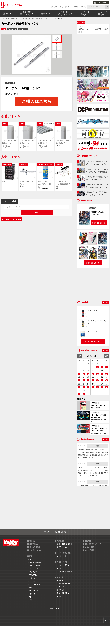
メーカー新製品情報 (63, 553)
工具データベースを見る (91, 342)
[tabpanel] (10, 137)
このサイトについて (79, 7)
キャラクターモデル (36, 563)
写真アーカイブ (62, 562)
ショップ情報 (89, 551)
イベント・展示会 (63, 565)
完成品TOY (33, 575)
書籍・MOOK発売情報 (64, 544)
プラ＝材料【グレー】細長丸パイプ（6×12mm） (27, 143)
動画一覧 (60, 578)
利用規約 (47, 532)
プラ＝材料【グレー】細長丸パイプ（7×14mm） (45, 143)
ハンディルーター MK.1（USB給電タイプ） (63, 184)
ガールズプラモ (34, 566)
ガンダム (32, 560)
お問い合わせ (64, 7)
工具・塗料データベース (93, 544)
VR (30, 597)
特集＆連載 (60, 541)
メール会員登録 (34, 547)
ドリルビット (23, 30)
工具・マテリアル (35, 578)
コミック (32, 594)
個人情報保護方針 (61, 532)
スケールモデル (34, 569)
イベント (32, 582)
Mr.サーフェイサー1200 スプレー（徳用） (44, 184)
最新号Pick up (62, 547)
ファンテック (10, 83)
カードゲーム (33, 591)
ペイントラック (7, 182)
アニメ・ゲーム (34, 585)
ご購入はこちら (97, 223)
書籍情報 (88, 541)
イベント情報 (89, 547)
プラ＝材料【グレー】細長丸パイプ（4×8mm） (9, 143)
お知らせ (54, 7)
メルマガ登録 (100, 3)
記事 (97, 446)
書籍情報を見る (91, 263)
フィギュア (33, 572)
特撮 (30, 588)
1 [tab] (35, 153)
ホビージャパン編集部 (64, 572)
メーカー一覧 (61, 556)
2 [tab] (38, 153)
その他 (31, 600)
